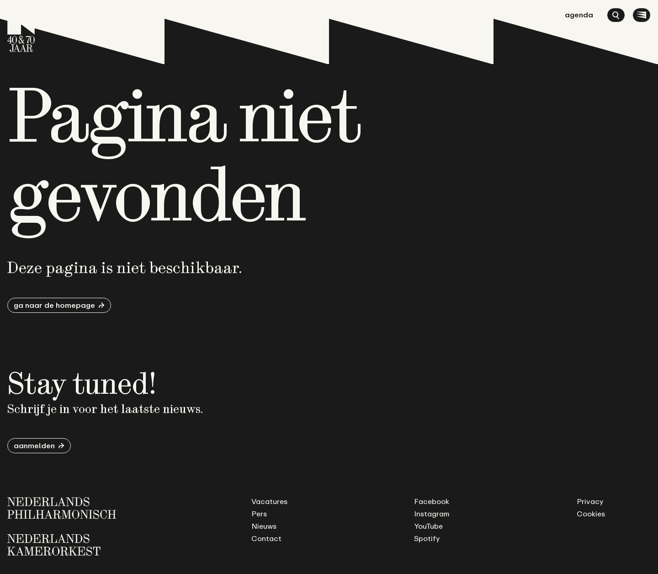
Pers (259, 513)
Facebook (431, 501)
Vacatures (269, 501)
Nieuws (263, 526)
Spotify (427, 538)
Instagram (432, 513)
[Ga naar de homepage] (21, 29)
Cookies (591, 513)
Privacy (590, 501)
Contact (266, 538)
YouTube (428, 526)
